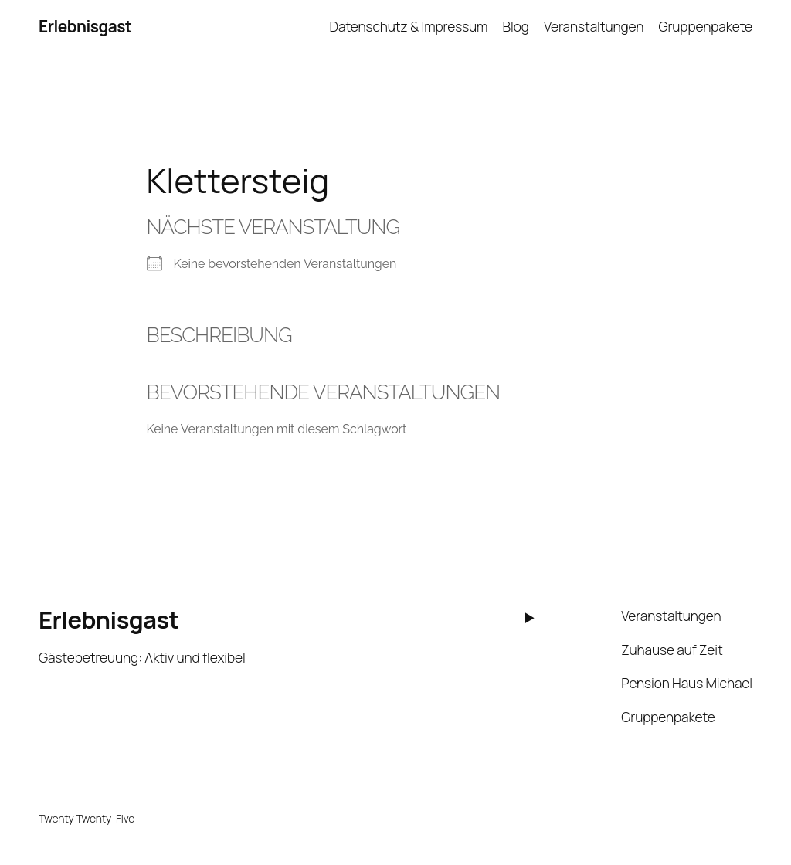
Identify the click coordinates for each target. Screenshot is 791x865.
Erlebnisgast (85, 26)
